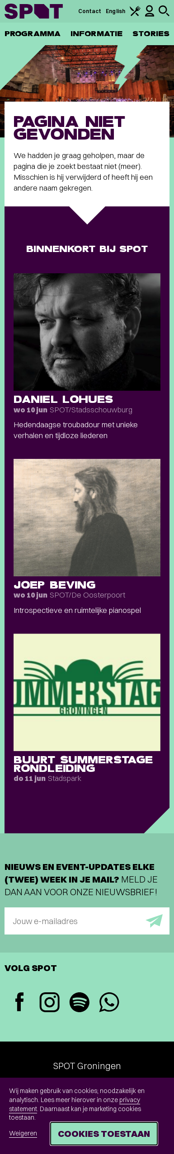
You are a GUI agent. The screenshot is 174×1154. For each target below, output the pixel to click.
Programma (33, 33)
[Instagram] (49, 1003)
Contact (90, 11)
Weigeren (23, 1133)
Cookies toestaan (104, 1133)
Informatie (96, 33)
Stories (150, 33)
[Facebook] (19, 1003)
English (115, 11)
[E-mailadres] (87, 920)
